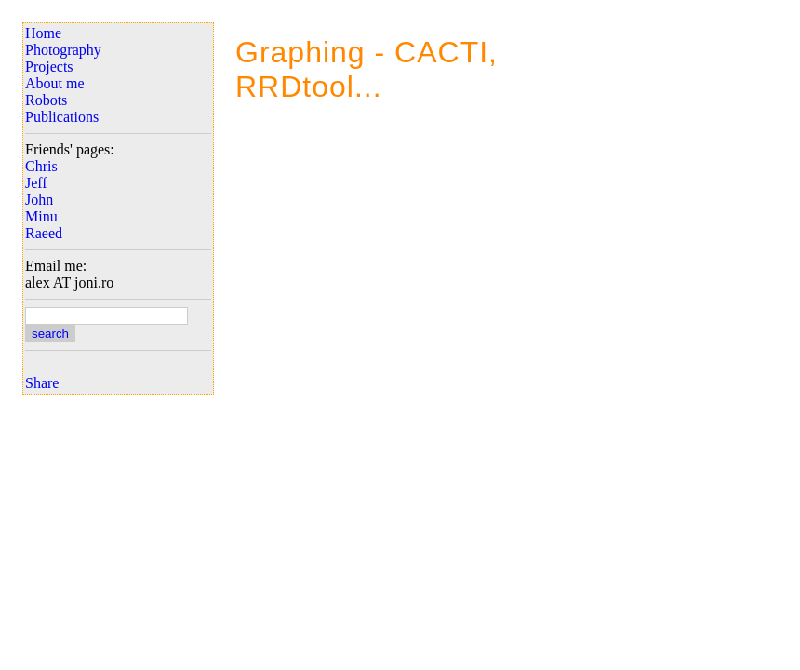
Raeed (43, 233)
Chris (41, 166)
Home (43, 33)
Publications (62, 117)
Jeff (36, 183)
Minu (41, 216)
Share (42, 383)
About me (55, 83)
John (39, 200)
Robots (46, 100)
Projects (49, 66)
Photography (63, 50)
